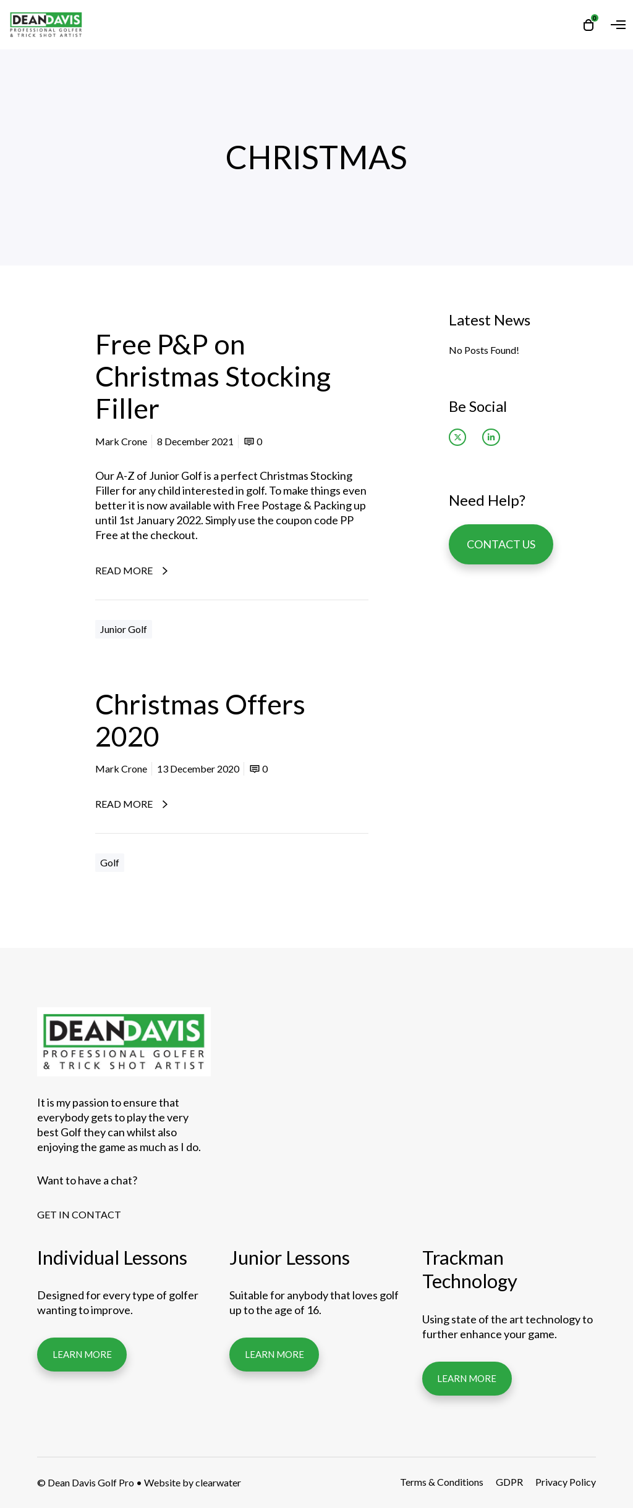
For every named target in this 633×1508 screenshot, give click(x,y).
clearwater (218, 1482)
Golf (109, 862)
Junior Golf (123, 629)
